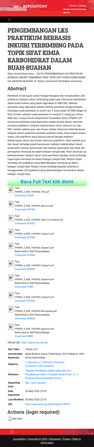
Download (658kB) (25, 269)
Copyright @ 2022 (37, 439)
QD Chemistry (46, 366)
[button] (9, 418)
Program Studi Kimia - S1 (62, 374)
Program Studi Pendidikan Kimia (43, 378)
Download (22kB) (24, 195)
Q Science (30, 366)
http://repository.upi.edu (35, 342)
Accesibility (19, 439)
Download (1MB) (24, 286)
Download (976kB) (25, 255)
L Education (31, 362)
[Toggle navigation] (9, 19)
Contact (82, 5)
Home (72, 5)
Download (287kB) (25, 300)
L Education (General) (52, 362)
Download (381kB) (25, 209)
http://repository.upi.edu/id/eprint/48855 (47, 404)
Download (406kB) (25, 318)
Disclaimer (55, 439)
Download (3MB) (24, 336)
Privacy (67, 439)
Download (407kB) (25, 223)
